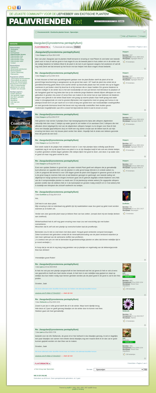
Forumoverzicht (43, 32)
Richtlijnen (13, 98)
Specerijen (74, 32)
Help (124, 36)
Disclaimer (13, 100)
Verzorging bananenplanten (21, 78)
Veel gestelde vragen (17, 95)
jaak (41, 267)
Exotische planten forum (60, 32)
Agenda (12, 51)
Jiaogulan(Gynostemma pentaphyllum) (58, 43)
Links (12, 104)
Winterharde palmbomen (18, 69)
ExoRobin (43, 194)
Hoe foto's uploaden (17, 97)
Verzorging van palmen (19, 80)
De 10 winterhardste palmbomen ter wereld (17, 86)
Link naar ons (14, 102)
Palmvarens (14, 74)
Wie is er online (40, 375)
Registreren (133, 36)
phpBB (69, 387)
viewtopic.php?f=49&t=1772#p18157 (48, 293)
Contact (13, 63)
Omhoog (145, 68)
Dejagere (43, 55)
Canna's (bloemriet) (16, 72)
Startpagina (14, 49)
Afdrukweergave (144, 31)
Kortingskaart (14, 53)
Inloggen (143, 36)
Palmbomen (14, 67)
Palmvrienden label (16, 61)
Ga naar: (90, 369)
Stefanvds (43, 302)
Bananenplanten (15, 71)
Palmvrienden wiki (16, 58)
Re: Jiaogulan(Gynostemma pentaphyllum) (56, 73)
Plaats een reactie (42, 47)
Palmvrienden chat (16, 56)
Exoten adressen (16, 93)
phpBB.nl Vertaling (78, 389)
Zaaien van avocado (18, 89)
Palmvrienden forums (18, 54)
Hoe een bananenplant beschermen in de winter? (18, 82)
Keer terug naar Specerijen (44, 369)
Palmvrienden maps (17, 59)
